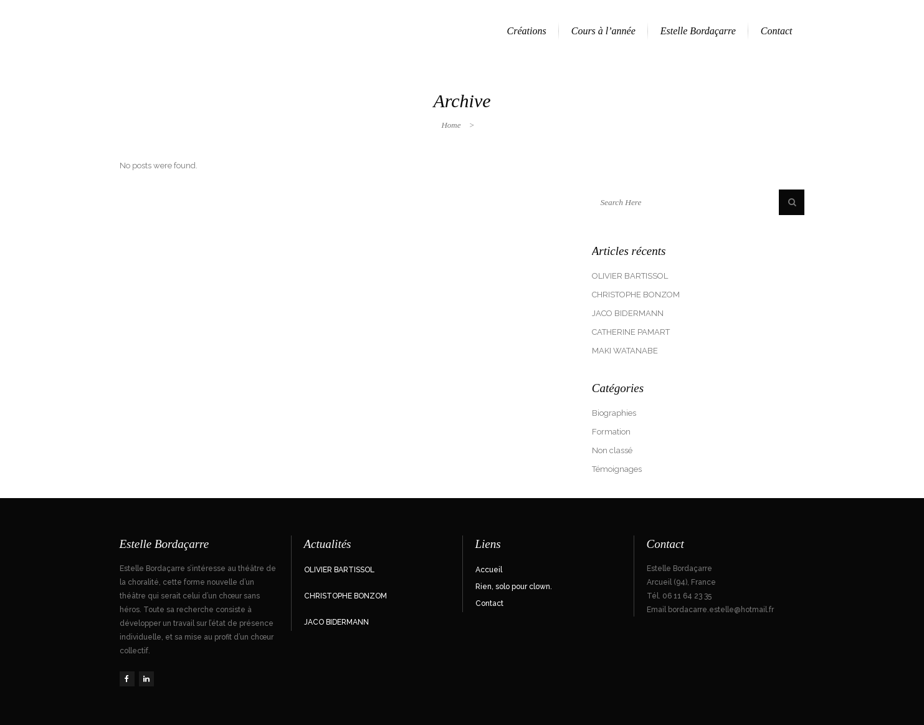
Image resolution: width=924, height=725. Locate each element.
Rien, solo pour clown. (513, 586)
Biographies (614, 413)
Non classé (612, 450)
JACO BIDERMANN (628, 313)
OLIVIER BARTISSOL (630, 276)
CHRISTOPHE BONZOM (636, 294)
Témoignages (617, 469)
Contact (489, 603)
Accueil (488, 569)
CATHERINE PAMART (631, 332)
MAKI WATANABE (625, 350)
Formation (611, 431)
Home (450, 125)
